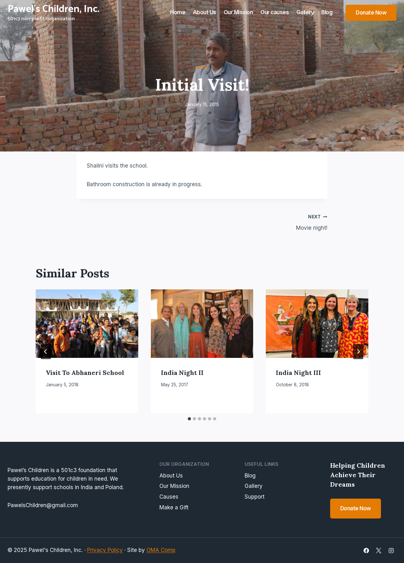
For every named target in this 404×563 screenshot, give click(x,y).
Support (254, 497)
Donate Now (371, 12)
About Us (204, 12)
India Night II (182, 372)
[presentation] (87, 323)
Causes (168, 497)
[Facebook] (366, 550)
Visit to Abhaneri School (85, 372)
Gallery (305, 12)
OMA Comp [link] (160, 550)
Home (177, 12)
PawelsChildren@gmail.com (43, 505)
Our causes (274, 12)
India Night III (298, 372)
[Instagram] (391, 550)
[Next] (358, 351)
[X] (378, 550)
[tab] (189, 418)
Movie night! (267, 221)
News (202, 67)
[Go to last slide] (46, 351)
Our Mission (238, 12)
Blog (326, 12)
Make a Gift (173, 507)
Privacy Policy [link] (105, 550)
